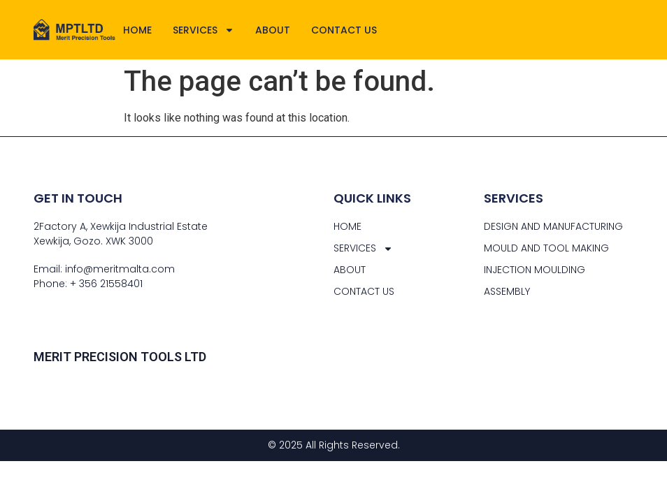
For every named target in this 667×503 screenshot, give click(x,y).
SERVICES (203, 30)
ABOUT (272, 30)
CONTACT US (344, 30)
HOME (137, 30)
